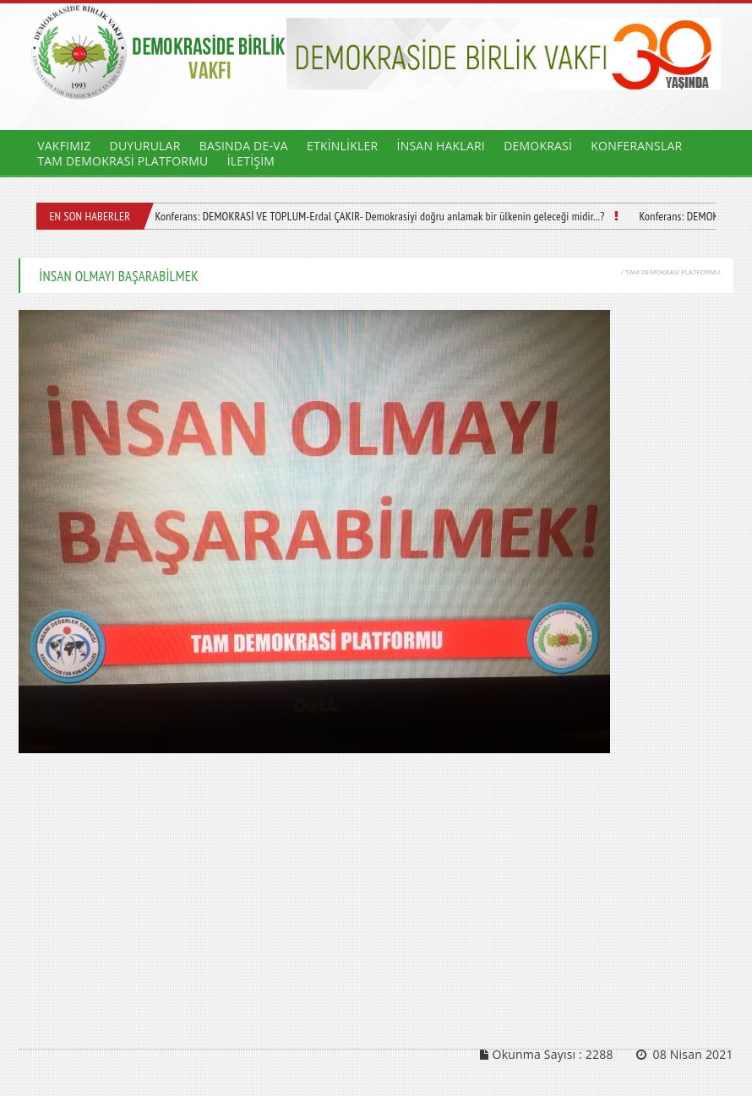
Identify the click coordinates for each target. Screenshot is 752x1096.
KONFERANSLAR (636, 146)
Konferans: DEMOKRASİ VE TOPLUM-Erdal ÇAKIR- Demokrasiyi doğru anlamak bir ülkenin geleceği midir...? (379, 216)
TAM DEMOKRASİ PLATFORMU (122, 161)
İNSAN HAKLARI (441, 146)
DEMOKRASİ (538, 146)
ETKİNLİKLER (342, 146)
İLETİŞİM (251, 161)
